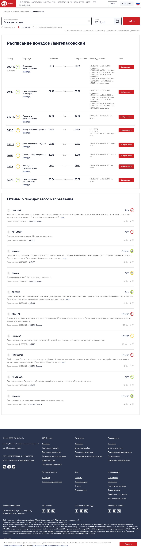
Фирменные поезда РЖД (52, 464)
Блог (88, 2)
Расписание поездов (50, 448)
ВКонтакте (4, 467)
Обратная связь (114, 490)
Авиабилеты (49, 2)
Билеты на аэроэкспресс (52, 482)
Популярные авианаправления (120, 452)
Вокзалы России (48, 460)
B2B (94, 2)
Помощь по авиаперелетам (119, 460)
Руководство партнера (117, 486)
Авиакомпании (114, 456)
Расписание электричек (51, 452)
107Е (10, 91)
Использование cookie (117, 498)
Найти (131, 21)
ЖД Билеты (24, 2)
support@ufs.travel (27, 460)
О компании (24, 5)
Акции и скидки (81, 482)
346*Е (10, 144)
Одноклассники (9, 467)
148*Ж (11, 116)
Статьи (78, 486)
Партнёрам (112, 482)
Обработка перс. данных (117, 494)
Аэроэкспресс (77, 2)
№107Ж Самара (35, 221)
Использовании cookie (13, 546)
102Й (10, 155)
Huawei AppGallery (48, 511)
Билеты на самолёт (115, 448)
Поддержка (126, 4)
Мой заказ (46, 444)
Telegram (13, 467)
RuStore (53, 511)
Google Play (43, 511)
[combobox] (46, 21)
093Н (10, 166)
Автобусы (36, 2)
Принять (128, 544)
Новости (78, 478)
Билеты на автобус (82, 448)
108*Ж (11, 67)
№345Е (32, 240)
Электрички (63, 2)
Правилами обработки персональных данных (50, 546)
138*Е (10, 180)
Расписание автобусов (84, 452)
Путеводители (80, 490)
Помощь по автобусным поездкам (88, 456)
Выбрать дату (126, 67)
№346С (32, 303)
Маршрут (26, 72)
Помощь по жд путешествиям (54, 456)
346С (10, 130)
